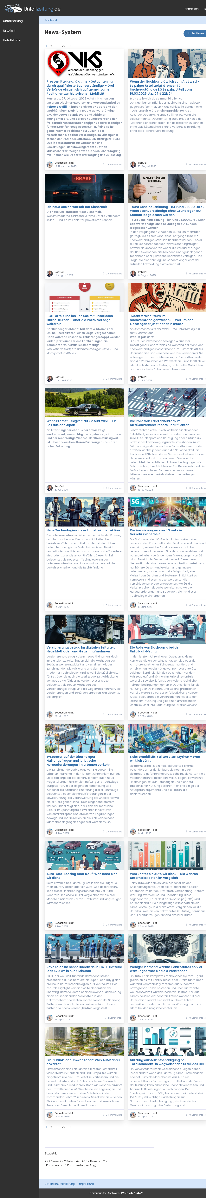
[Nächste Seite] (70, 46)
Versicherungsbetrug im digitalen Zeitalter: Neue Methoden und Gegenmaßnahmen (81, 649)
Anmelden (192, 9)
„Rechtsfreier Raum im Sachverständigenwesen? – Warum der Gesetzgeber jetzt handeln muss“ (161, 320)
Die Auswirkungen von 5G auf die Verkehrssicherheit (156, 532)
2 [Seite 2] (51, 46)
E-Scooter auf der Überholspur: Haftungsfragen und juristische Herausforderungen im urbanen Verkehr (78, 760)
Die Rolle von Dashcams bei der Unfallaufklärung (155, 649)
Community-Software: (116, 1193)
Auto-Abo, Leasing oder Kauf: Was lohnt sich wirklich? (82, 876)
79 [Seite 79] (63, 46)
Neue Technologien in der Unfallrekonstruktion (83, 530)
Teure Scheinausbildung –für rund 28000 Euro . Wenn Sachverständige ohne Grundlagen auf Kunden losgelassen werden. (167, 211)
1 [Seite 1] (46, 46)
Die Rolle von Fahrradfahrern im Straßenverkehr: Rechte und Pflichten (159, 423)
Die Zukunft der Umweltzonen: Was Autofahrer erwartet (83, 1062)
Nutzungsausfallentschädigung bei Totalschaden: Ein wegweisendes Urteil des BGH (167, 1062)
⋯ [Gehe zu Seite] (56, 46)
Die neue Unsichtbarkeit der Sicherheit (77, 207)
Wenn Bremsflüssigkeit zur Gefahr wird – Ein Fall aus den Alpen (81, 423)
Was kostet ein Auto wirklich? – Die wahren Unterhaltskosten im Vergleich (164, 876)
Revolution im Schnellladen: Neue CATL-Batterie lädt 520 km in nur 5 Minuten (84, 969)
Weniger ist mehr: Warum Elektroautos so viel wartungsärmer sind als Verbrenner (166, 969)
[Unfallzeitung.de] (91, 8)
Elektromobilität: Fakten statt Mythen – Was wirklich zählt (165, 758)
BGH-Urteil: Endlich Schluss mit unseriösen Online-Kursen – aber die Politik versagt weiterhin (80, 320)
